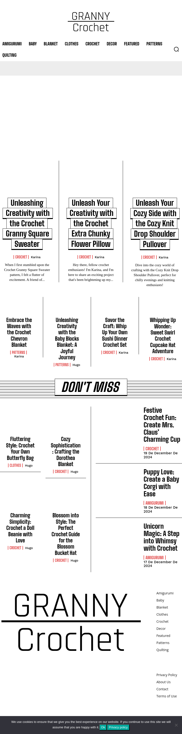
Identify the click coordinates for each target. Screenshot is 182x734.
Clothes (15, 465)
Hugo (76, 365)
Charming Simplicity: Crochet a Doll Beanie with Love (20, 528)
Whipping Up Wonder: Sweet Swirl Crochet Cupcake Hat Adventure (163, 335)
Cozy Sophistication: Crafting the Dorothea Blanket (66, 451)
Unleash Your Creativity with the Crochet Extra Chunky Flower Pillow (92, 223)
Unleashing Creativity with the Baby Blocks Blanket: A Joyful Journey (67, 339)
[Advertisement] (91, 111)
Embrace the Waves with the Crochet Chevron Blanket (19, 332)
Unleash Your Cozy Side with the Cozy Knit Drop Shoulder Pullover (155, 223)
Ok (103, 727)
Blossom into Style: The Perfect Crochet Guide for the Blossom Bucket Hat (66, 534)
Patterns (18, 352)
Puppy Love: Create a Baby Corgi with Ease (161, 483)
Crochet (21, 257)
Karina (36, 257)
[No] (176, 725)
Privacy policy (118, 727)
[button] (176, 49)
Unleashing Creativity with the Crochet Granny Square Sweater (28, 223)
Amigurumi (155, 503)
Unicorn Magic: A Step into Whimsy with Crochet (161, 537)
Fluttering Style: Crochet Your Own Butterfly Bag (20, 448)
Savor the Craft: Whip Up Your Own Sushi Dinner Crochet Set (114, 332)
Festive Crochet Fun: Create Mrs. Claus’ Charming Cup (162, 424)
